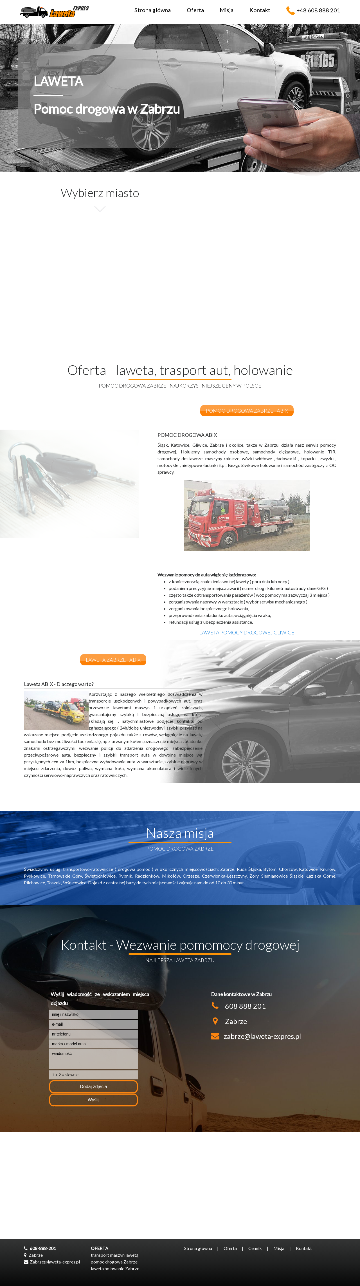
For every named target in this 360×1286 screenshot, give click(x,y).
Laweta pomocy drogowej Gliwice (246, 632)
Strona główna (152, 9)
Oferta (195, 9)
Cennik (255, 1248)
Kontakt (259, 9)
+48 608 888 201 (318, 10)
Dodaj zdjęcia (93, 1086)
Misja (226, 9)
